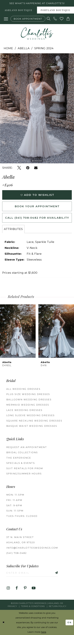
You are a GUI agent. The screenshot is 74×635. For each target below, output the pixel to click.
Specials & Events (20, 463)
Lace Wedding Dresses (24, 410)
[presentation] (18, 331)
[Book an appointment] (28, 19)
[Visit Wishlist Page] (61, 19)
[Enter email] (32, 573)
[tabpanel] (37, 108)
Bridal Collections (22, 452)
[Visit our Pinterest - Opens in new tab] (25, 588)
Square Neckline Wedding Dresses (34, 420)
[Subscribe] (52, 573)
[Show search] (48, 19)
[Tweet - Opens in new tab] (19, 168)
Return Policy (57, 606)
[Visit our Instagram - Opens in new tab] (8, 588)
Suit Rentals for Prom (24, 468)
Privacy (12, 606)
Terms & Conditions (33, 606)
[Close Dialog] (3, 622)
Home (8, 48)
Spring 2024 (44, 48)
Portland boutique (55, 10)
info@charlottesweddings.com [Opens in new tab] (32, 547)
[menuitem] (18, 10)
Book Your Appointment (37, 206)
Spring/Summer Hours (24, 473)
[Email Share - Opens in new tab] (35, 168)
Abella (24, 48)
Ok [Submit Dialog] (69, 622)
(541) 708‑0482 (16, 553)
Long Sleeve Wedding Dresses (30, 415)
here (43, 632)
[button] (6, 18)
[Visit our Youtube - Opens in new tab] (34, 588)
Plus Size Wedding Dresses (28, 394)
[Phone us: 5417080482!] (55, 19)
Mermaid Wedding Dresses (27, 404)
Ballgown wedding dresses (28, 399)
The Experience (18, 457)
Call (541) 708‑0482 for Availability (37, 217)
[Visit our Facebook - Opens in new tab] (17, 588)
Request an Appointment (26, 447)
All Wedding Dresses (23, 389)
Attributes (13, 229)
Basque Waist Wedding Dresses (31, 426)
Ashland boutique (18, 10)
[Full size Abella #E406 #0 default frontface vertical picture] (37, 108)
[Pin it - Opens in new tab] (28, 168)
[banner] (37, 34)
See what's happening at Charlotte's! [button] (37, 3)
